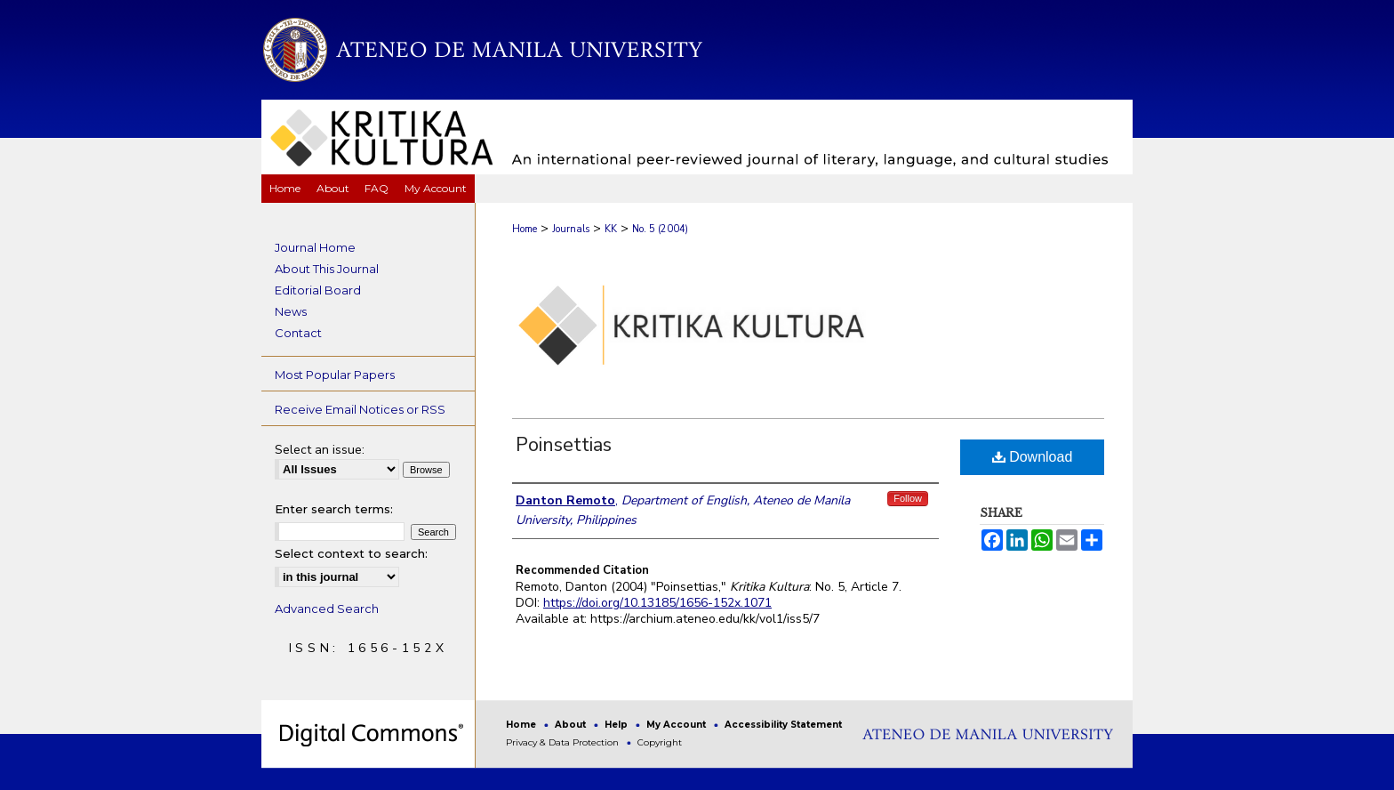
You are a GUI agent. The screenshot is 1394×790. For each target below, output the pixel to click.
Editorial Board (318, 290)
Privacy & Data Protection (563, 742)
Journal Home (315, 247)
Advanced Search (327, 608)
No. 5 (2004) (660, 229)
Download (1032, 456)
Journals (570, 229)
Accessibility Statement (783, 724)
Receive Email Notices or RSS (360, 409)
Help (617, 724)
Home (524, 229)
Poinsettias (564, 444)
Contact (298, 333)
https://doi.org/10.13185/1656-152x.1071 (657, 602)
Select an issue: (320, 449)
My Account (677, 724)
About (572, 724)
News (291, 311)
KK (611, 229)
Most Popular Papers (335, 374)
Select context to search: (351, 553)
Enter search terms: (334, 509)
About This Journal (327, 269)
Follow (907, 498)
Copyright (659, 742)
